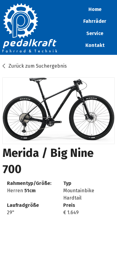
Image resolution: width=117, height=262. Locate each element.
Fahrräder (94, 21)
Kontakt (95, 45)
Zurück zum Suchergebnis (38, 66)
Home (95, 9)
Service (94, 33)
